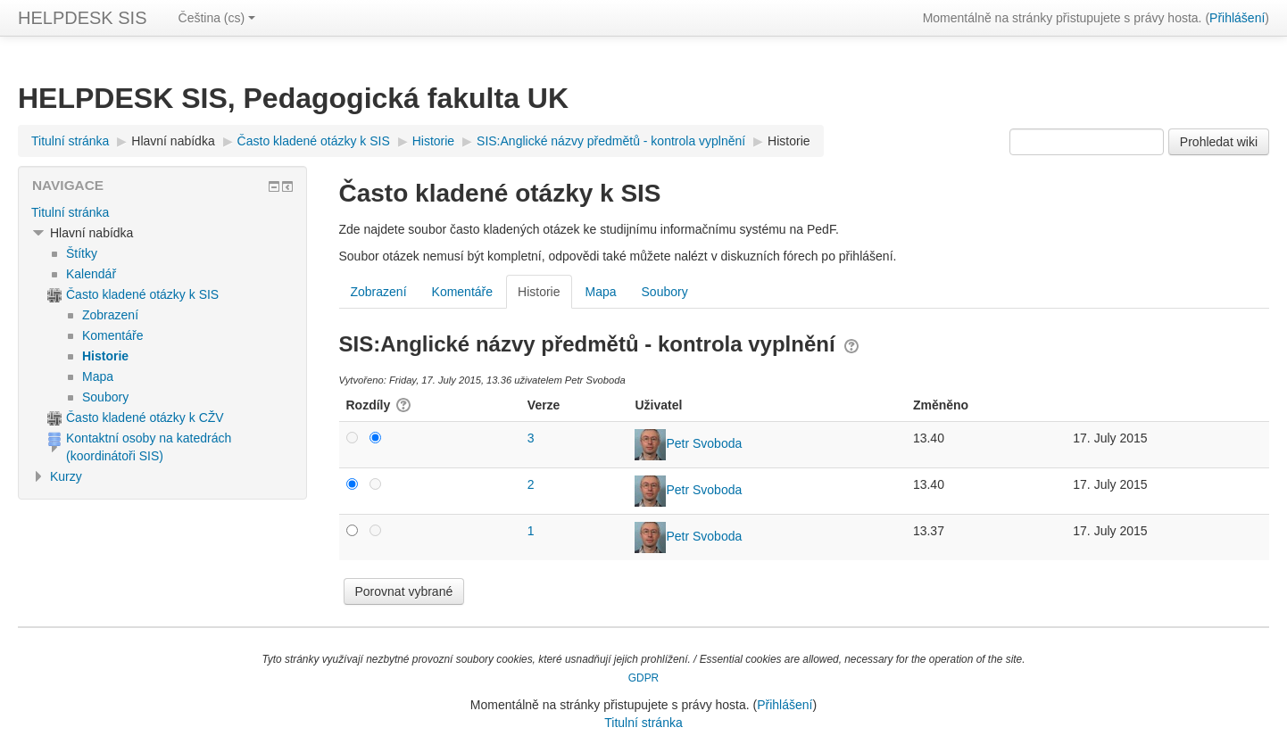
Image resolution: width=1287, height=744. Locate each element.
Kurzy (66, 476)
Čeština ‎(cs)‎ (217, 18)
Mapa (601, 292)
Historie (789, 141)
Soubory (665, 292)
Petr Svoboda (704, 443)
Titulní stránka (70, 212)
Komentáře (462, 292)
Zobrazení (379, 292)
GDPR (643, 678)
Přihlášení (1237, 18)
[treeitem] (162, 212)
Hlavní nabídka (172, 141)
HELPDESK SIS (82, 18)
